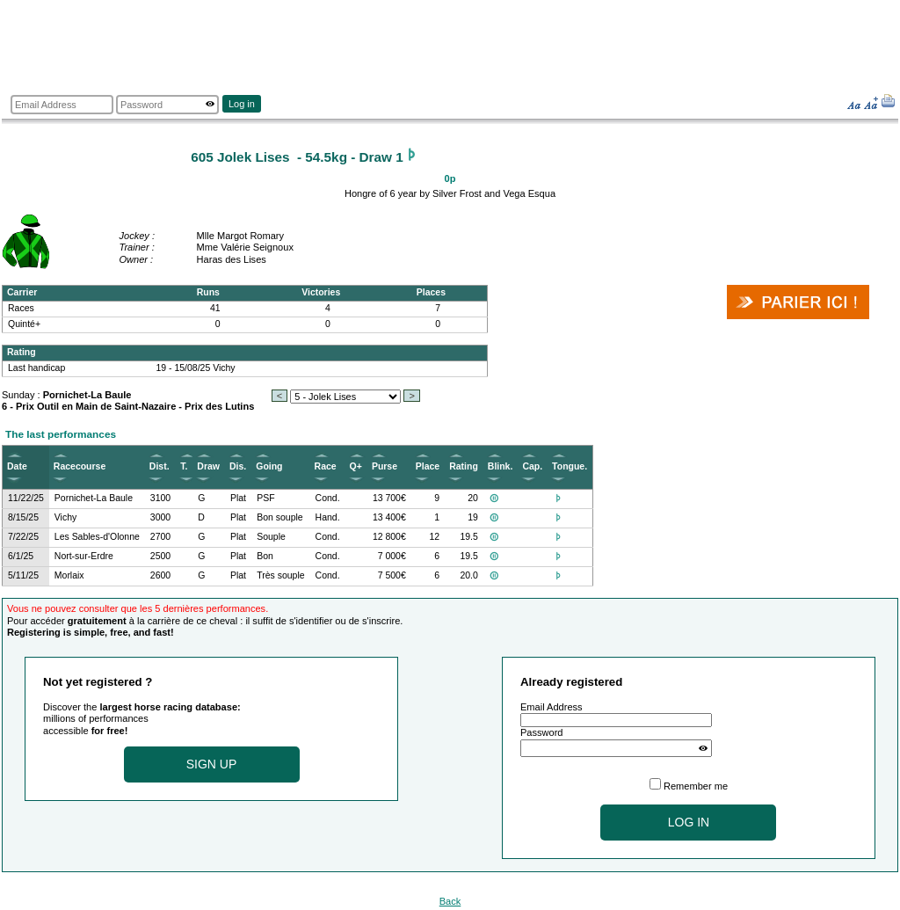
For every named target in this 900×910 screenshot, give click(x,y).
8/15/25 (23, 517)
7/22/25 (23, 537)
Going (269, 466)
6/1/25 (20, 556)
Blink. (500, 466)
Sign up (211, 764)
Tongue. (569, 466)
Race (326, 466)
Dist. (159, 466)
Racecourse (79, 466)
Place (427, 466)
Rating (463, 466)
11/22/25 (26, 498)
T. (183, 466)
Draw (208, 466)
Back (450, 901)
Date (17, 466)
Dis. (237, 466)
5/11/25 (23, 575)
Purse (384, 466)
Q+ (356, 466)
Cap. (532, 466)
